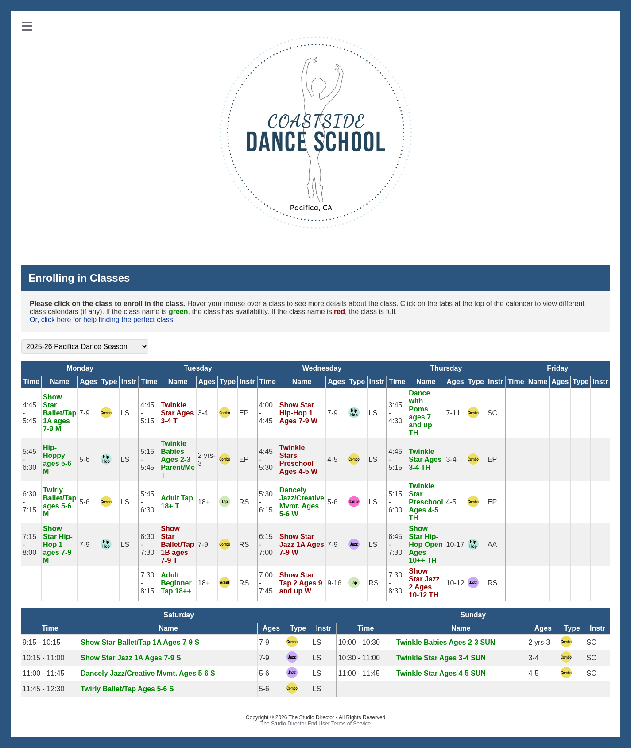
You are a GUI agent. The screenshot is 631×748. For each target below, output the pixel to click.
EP (243, 413)
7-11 (453, 413)
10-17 (455, 544)
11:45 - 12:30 (43, 689)
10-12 (455, 583)
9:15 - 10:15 (41, 642)
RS (244, 502)
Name (60, 381)
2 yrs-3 (539, 642)
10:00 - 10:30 (359, 642)
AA (492, 544)
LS (125, 413)
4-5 (332, 459)
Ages (88, 381)
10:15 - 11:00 (43, 658)
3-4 (203, 413)
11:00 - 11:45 (43, 673)
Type (109, 381)
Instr (129, 381)
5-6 (84, 459)
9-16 (334, 583)
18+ (204, 502)
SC (492, 413)
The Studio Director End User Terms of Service (315, 724)
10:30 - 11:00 (359, 658)
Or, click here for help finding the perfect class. (102, 319)
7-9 (84, 413)
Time (31, 381)
